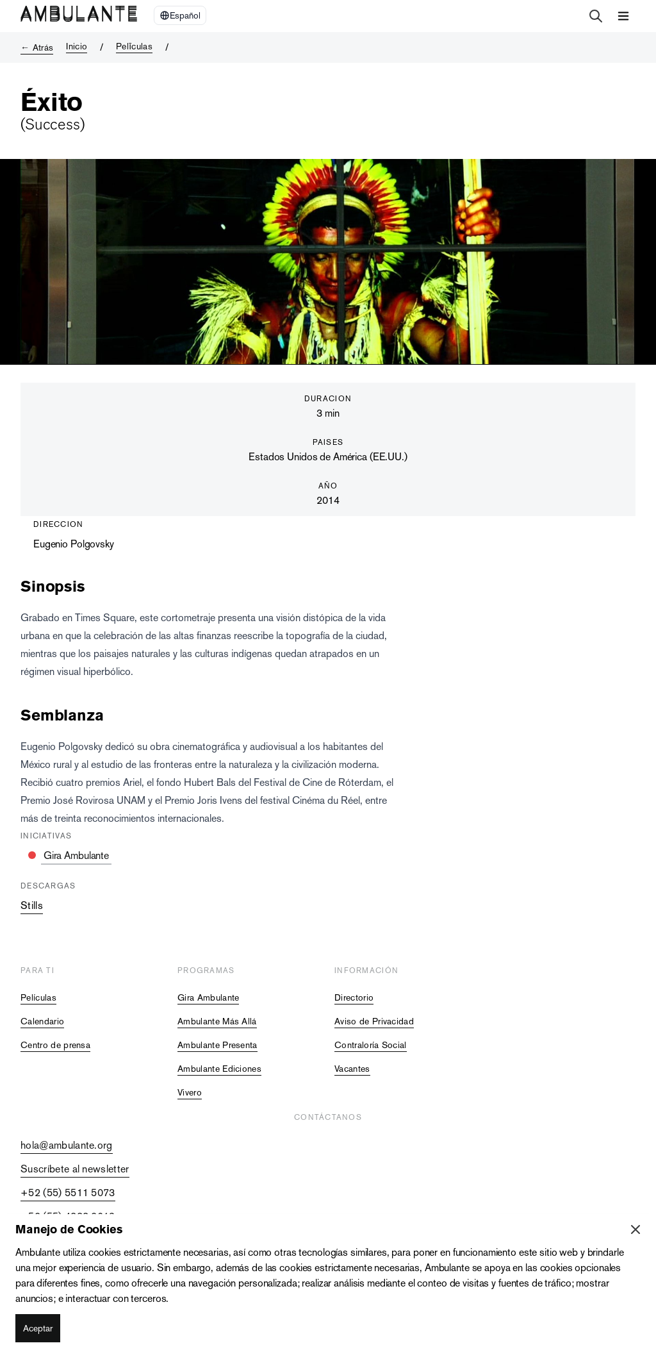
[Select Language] (180, 15)
